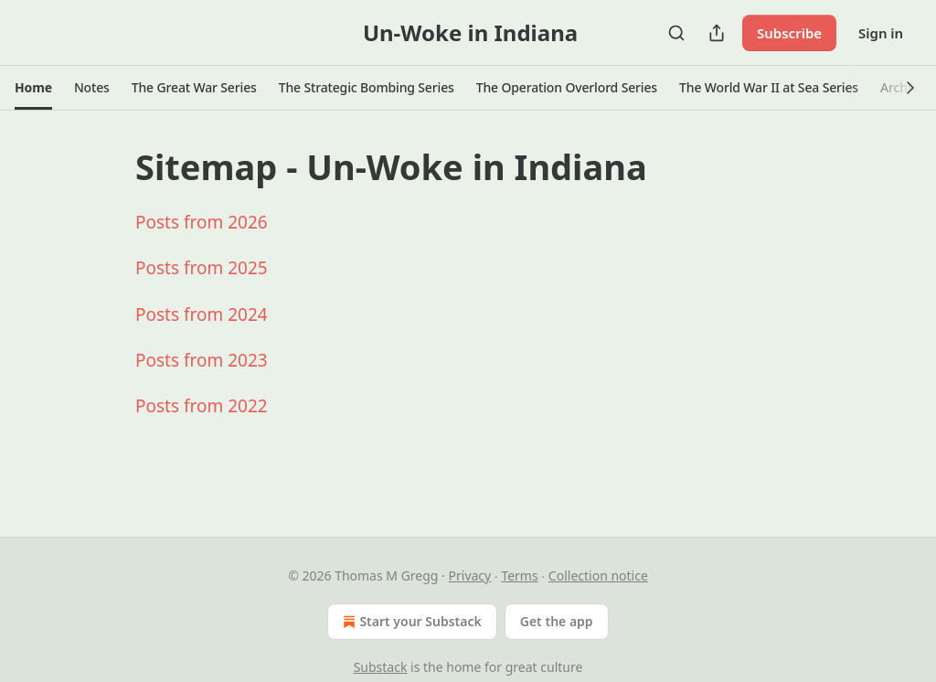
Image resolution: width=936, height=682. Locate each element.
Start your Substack (410, 622)
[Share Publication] (716, 33)
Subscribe (789, 33)
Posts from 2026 (201, 222)
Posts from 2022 (201, 406)
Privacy (470, 575)
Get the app (556, 621)
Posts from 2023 (201, 360)
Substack (381, 667)
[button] (33, 88)
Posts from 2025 (201, 268)
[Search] (676, 33)
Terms (519, 575)
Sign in (880, 33)
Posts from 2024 (201, 314)
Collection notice (598, 575)
